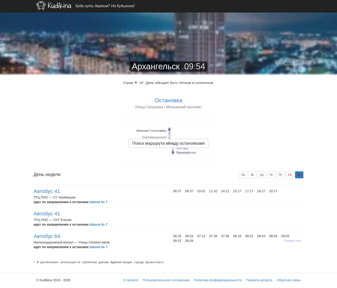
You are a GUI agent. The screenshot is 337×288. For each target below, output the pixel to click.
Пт (280, 174)
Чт (271, 174)
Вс (299, 174)
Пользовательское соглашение (166, 280)
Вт (252, 174)
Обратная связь (289, 280)
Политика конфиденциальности (218, 280)
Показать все (292, 240)
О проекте (130, 280)
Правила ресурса (259, 280)
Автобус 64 (47, 236)
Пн (243, 174)
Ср (262, 174)
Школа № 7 (99, 202)
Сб (290, 174)
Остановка (168, 100)
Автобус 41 (47, 191)
